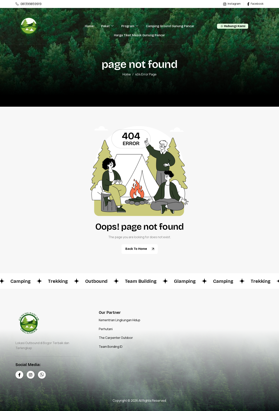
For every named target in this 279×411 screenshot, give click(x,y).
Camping (22, 281)
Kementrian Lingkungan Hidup (119, 320)
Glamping (187, 281)
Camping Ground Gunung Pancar (170, 26)
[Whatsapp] (42, 375)
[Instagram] (30, 375)
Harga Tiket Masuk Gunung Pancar (139, 35)
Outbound (98, 281)
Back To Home (141, 249)
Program (129, 26)
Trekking (60, 281)
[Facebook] (19, 375)
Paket (107, 26)
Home (89, 26)
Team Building (142, 281)
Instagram (232, 4)
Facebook (255, 4)
